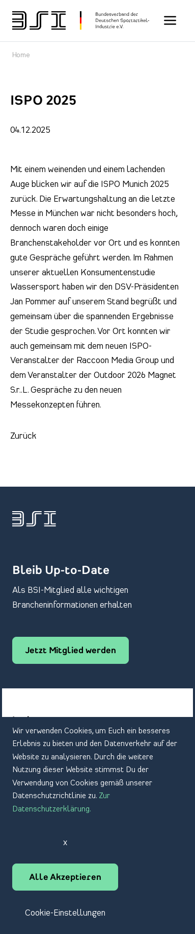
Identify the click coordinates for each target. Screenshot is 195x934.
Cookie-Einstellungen (65, 913)
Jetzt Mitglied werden (70, 651)
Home (21, 55)
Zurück (23, 436)
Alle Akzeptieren (65, 877)
